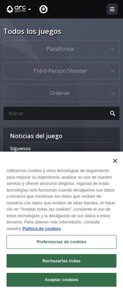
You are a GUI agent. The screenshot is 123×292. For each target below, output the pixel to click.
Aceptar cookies (61, 279)
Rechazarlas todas (61, 260)
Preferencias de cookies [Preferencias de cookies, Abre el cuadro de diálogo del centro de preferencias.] (62, 241)
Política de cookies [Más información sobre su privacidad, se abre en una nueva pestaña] (41, 228)
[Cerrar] (115, 161)
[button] (19, 9)
